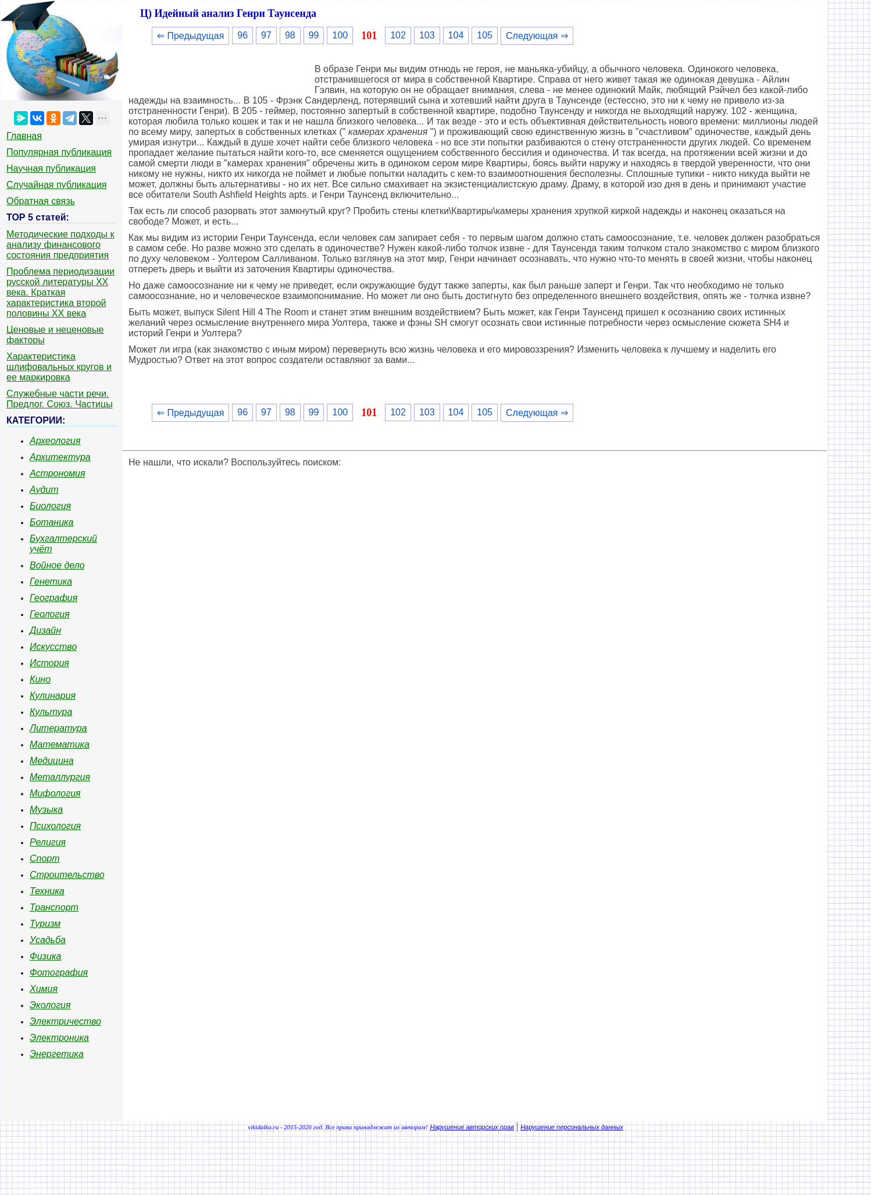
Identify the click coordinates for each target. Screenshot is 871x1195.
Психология (55, 826)
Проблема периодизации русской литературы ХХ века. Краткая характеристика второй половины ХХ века (60, 292)
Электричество (65, 1021)
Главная (24, 136)
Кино (40, 679)
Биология (50, 506)
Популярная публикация (59, 152)
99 (314, 35)
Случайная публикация (56, 185)
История (49, 663)
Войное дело (57, 565)
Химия (44, 989)
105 (484, 35)
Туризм (45, 924)
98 (290, 35)
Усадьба (48, 940)
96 (242, 35)
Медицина (52, 761)
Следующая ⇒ (537, 36)
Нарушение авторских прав (472, 1126)
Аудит (44, 490)
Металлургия (60, 777)
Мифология (55, 793)
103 (427, 35)
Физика (45, 956)
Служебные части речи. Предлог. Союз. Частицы (59, 399)
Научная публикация (51, 168)
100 (340, 35)
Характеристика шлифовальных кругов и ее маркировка (59, 366)
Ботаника (52, 522)
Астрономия (57, 473)
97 (266, 35)
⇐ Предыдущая (190, 36)
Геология (50, 614)
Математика (60, 744)
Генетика (51, 581)
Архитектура (60, 457)
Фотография (59, 972)
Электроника (59, 1038)
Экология (50, 1005)
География (53, 598)
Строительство (67, 875)
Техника (47, 891)
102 (398, 35)
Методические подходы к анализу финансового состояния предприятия (60, 244)
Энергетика (57, 1054)
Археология (55, 441)
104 (456, 35)
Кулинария (53, 695)
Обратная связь (40, 201)
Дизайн (45, 630)
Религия (48, 842)
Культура (51, 712)
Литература (58, 728)
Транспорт (54, 907)
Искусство (53, 647)
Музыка (46, 810)
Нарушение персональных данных (571, 1126)
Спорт (45, 858)
